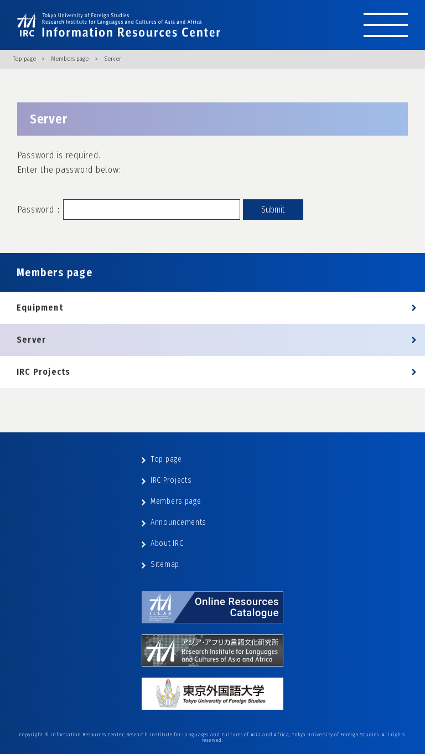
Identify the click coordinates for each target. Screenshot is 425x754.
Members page (70, 59)
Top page (24, 59)
